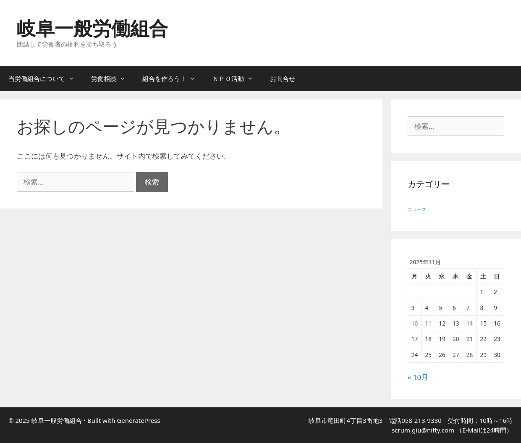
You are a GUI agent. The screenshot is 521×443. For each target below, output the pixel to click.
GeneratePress (138, 420)
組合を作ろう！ (173, 78)
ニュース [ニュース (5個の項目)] (417, 209)
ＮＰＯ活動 (237, 78)
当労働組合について (45, 78)
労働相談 (112, 78)
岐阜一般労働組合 (92, 28)
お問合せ (282, 78)
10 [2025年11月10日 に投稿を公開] (414, 323)
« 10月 (418, 377)
